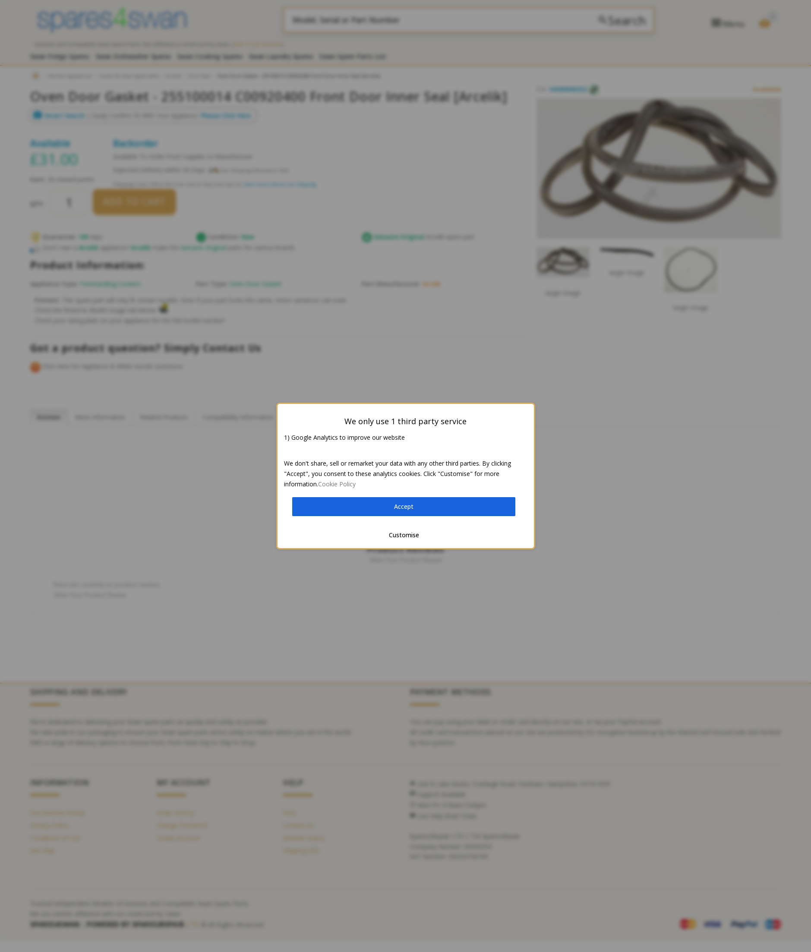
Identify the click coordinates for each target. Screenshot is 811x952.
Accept (403, 506)
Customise (404, 535)
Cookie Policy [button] (337, 484)
